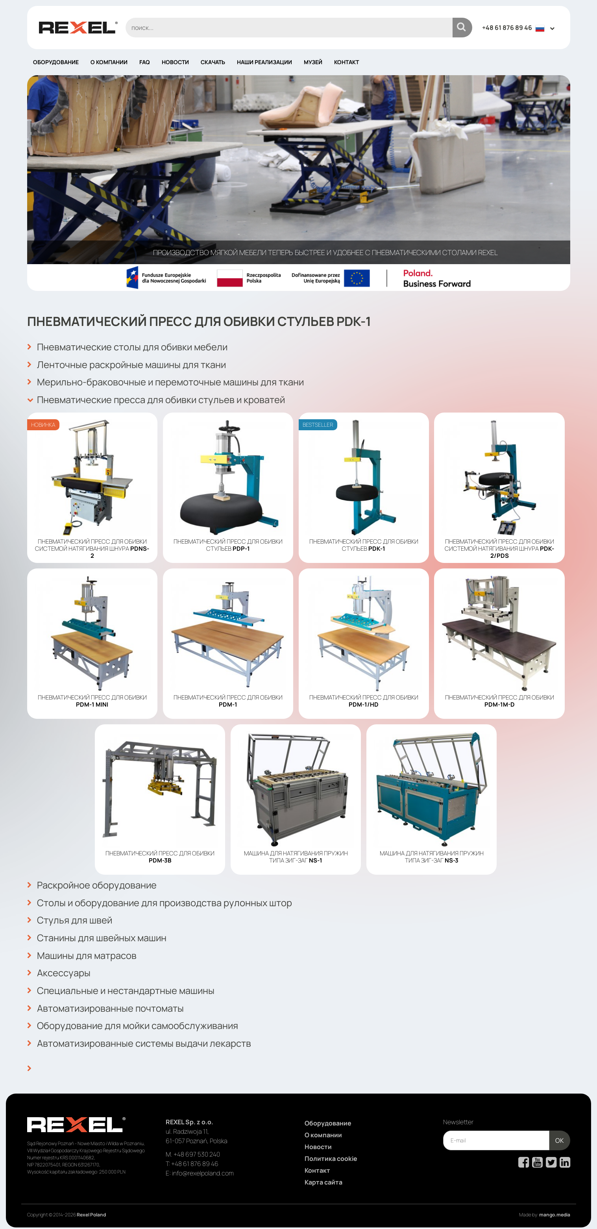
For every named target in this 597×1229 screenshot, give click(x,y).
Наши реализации (264, 62)
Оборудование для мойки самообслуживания (134, 1022)
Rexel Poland (91, 1210)
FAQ (144, 62)
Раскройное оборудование (92, 883)
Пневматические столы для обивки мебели (129, 347)
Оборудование (56, 62)
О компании (109, 62)
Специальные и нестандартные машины (121, 987)
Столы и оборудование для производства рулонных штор (160, 901)
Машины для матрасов (82, 953)
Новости (175, 62)
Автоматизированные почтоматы (106, 1005)
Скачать (213, 62)
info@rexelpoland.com (203, 1168)
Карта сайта (323, 1177)
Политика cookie (331, 1154)
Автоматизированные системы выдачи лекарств (140, 1039)
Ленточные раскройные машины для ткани (127, 364)
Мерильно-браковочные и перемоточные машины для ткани (167, 381)
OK (559, 1136)
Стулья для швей (70, 918)
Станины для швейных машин (97, 935)
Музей (313, 62)
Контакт (346, 62)
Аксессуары (59, 970)
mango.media (554, 1210)
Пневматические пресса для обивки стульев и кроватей (157, 398)
